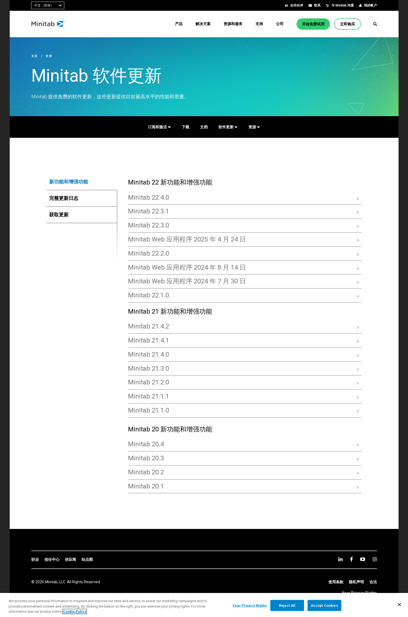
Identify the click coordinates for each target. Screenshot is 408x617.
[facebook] (351, 559)
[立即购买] (347, 24)
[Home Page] (48, 24)
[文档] (204, 127)
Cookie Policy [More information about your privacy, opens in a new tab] (74, 611)
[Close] (399, 605)
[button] (375, 24)
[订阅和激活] (159, 127)
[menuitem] (179, 24)
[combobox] (47, 5)
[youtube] (362, 559)
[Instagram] (374, 559)
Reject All (287, 605)
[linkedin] (340, 559)
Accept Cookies (324, 605)
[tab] (81, 181)
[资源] (254, 127)
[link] (35, 559)
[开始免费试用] (313, 24)
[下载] (185, 127)
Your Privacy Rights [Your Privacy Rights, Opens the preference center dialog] (249, 605)
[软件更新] (228, 127)
